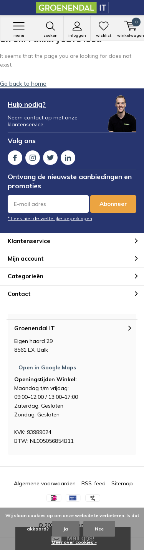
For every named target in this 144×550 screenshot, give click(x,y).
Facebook (15, 156)
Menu (18, 29)
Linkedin (68, 156)
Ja (65, 529)
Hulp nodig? (27, 104)
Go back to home (23, 83)
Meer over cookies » (74, 542)
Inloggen (77, 29)
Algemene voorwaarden (45, 483)
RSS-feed (93, 483)
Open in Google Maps (47, 367)
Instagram (32, 156)
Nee (99, 529)
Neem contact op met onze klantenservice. (43, 121)
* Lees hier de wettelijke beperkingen (50, 218)
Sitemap (122, 483)
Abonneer (113, 203)
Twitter (50, 156)
